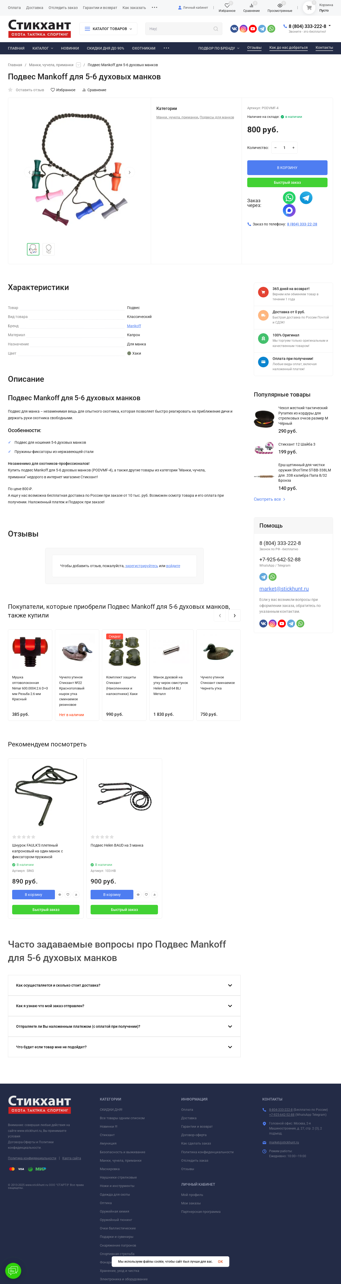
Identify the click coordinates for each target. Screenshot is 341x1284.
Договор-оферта (194, 1135)
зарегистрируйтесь (141, 566)
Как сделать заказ (196, 1143)
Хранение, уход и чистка (119, 1271)
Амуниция (108, 1143)
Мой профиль (192, 1195)
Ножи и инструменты (117, 1186)
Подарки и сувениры (116, 1237)
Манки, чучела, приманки (51, 65)
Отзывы (187, 1169)
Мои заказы (191, 1203)
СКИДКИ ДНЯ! (111, 1110)
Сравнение (94, 90)
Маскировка (110, 1169)
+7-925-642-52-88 (282, 1115)
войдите (173, 566)
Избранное (63, 90)
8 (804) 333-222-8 (307, 26)
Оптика (106, 1203)
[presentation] (29, 172)
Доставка (189, 1118)
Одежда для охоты (115, 1194)
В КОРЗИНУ (287, 168)
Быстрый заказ (287, 182)
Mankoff (134, 326)
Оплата (187, 1110)
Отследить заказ (194, 1160)
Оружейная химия (114, 1211)
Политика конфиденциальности (32, 1158)
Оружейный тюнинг (116, 1220)
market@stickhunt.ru (284, 589)
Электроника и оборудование (124, 1279)
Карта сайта (71, 1158)
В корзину (33, 894)
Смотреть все (270, 499)
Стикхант (107, 1135)
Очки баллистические (118, 1228)
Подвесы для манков (217, 117)
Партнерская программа (201, 1212)
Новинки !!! (108, 1126)
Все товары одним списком (122, 1118)
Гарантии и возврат (197, 1126)
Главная (15, 65)
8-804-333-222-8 (281, 1110)
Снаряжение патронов (118, 1245)
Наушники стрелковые (118, 1177)
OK (220, 1261)
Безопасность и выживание (122, 1152)
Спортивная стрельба (117, 1254)
